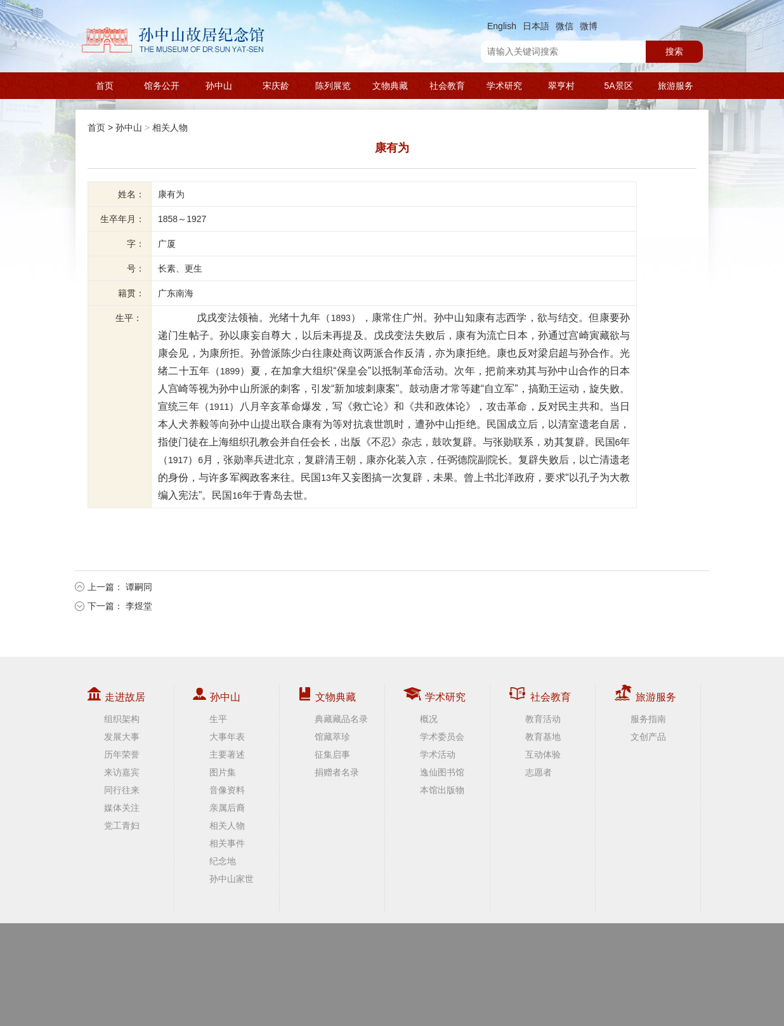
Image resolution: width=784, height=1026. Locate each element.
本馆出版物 (442, 790)
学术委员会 (442, 737)
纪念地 (222, 861)
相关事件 (227, 843)
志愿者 (538, 772)
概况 (429, 719)
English (501, 26)
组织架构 (122, 719)
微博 (589, 26)
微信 (564, 26)
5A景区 (618, 86)
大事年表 (227, 737)
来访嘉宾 (122, 772)
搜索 (674, 51)
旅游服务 (675, 86)
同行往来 (122, 790)
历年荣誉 (122, 754)
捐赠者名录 (337, 772)
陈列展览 (333, 86)
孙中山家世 (231, 879)
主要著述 (227, 754)
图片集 (222, 772)
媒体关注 (122, 808)
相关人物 (170, 127)
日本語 (536, 26)
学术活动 (437, 754)
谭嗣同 (139, 587)
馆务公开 (162, 86)
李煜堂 (139, 606)
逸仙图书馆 (442, 772)
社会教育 (447, 86)
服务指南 (648, 719)
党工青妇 (122, 825)
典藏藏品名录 (341, 719)
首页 (105, 86)
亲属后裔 (227, 808)
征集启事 (332, 754)
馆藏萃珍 (332, 737)
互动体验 (543, 754)
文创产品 (648, 737)
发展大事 (122, 737)
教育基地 (543, 737)
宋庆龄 (276, 86)
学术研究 (504, 86)
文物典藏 (390, 86)
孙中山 (219, 86)
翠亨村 (561, 86)
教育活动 (543, 719)
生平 (218, 719)
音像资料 (227, 790)
